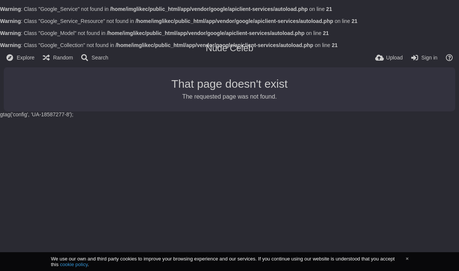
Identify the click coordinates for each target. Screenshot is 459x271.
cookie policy (74, 264)
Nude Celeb (229, 48)
